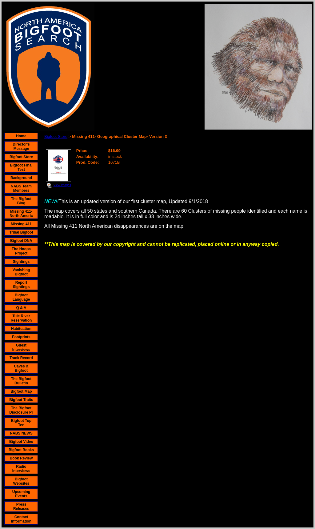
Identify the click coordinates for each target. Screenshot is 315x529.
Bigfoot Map (21, 391)
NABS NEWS (21, 433)
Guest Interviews (21, 347)
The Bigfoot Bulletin (21, 381)
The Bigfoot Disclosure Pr (21, 410)
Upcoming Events (21, 494)
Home (21, 136)
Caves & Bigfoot (21, 368)
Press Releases (21, 506)
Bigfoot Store (21, 157)
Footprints (21, 337)
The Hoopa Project (21, 251)
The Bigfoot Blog (21, 201)
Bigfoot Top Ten (21, 423)
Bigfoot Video (21, 441)
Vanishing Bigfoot (21, 272)
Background (21, 178)
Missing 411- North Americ (21, 213)
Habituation (21, 329)
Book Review (21, 458)
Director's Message (21, 146)
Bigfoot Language (21, 297)
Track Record (21, 358)
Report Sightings (21, 284)
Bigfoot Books (21, 450)
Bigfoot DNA (21, 240)
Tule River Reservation (21, 318)
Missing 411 (21, 224)
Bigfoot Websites (21, 481)
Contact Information (21, 519)
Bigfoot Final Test (21, 167)
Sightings (21, 261)
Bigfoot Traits (21, 400)
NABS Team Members (21, 188)
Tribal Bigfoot (21, 232)
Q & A (21, 308)
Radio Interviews (21, 468)
